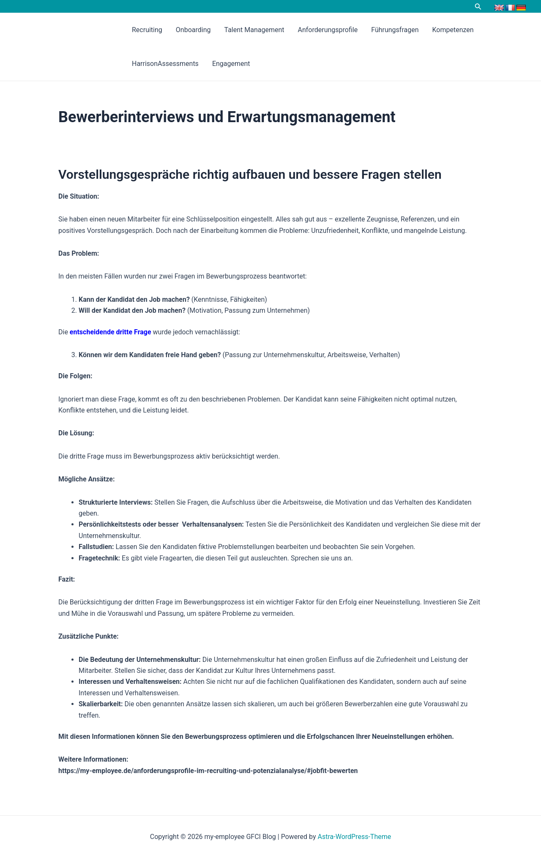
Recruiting (147, 30)
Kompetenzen (453, 30)
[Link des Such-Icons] (478, 7)
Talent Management (254, 30)
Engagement (231, 64)
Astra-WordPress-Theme (354, 837)
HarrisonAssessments (165, 64)
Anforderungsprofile (328, 30)
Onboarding (193, 30)
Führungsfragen (394, 30)
